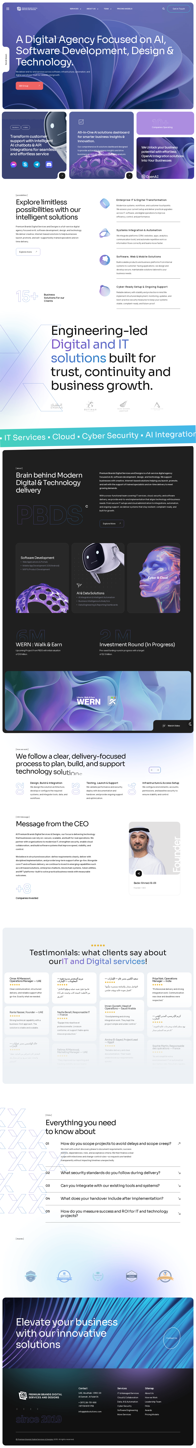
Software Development (37, 558)
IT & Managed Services (128, 1393)
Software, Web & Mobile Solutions (138, 256)
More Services (124, 1414)
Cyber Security (124, 1406)
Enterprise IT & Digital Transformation (141, 200)
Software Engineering (127, 1410)
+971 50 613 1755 (86, 1406)
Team (106, 8)
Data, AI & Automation (127, 1402)
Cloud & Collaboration (127, 1397)
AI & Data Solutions (90, 593)
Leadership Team (153, 1402)
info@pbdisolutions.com (90, 1411)
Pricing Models (124, 8)
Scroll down (6, 59)
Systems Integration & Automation (139, 230)
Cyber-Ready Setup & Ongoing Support (142, 286)
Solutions (15, 127)
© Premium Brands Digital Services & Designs (34, 1439)
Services (74, 8)
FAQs (147, 1406)
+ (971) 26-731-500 (87, 1402)
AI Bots (25, 127)
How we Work (151, 1397)
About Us (91, 8)
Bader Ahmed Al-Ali (145, 883)
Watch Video (171, 725)
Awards (148, 1410)
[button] (158, 770)
